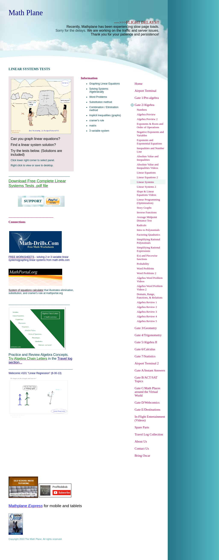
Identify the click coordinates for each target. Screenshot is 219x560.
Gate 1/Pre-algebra (147, 98)
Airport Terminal (145, 90)
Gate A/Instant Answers (150, 370)
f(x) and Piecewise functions (147, 257)
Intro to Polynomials (148, 230)
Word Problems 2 (146, 273)
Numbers (142, 109)
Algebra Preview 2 (147, 119)
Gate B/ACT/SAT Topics (146, 379)
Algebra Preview (146, 114)
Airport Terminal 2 (147, 363)
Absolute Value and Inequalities (148, 158)
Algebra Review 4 (147, 316)
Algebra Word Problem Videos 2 (150, 287)
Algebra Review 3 (147, 311)
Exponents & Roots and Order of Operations (150, 125)
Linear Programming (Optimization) (148, 201)
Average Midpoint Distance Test (147, 218)
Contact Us (142, 448)
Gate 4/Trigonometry (148, 335)
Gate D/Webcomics (147, 402)
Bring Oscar (142, 455)
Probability (143, 263)
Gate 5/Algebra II (146, 342)
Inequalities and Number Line (150, 150)
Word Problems (145, 268)
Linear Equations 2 (147, 177)
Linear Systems (145, 182)
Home (139, 83)
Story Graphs (144, 207)
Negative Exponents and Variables (150, 133)
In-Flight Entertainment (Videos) (150, 418)
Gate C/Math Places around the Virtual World (147, 391)
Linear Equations (146, 172)
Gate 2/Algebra (144, 105)
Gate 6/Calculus (145, 349)
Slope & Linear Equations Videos (146, 193)
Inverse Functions (147, 212)
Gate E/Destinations (147, 409)
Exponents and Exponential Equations (149, 141)
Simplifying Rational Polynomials (148, 241)
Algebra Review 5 (147, 321)
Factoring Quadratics (148, 234)
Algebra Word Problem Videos (150, 279)
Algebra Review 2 (147, 307)
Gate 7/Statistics (145, 356)
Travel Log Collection (149, 434)
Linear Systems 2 (146, 186)
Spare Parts (142, 427)
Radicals (141, 225)
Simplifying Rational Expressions (148, 249)
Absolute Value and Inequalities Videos (148, 166)
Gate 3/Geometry (146, 328)
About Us (141, 441)
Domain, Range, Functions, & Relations (149, 296)
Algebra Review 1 (147, 302)
